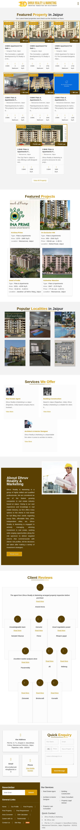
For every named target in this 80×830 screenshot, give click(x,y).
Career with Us (7, 818)
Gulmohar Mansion (51, 280)
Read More (40, 601)
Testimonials (21, 818)
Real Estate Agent (13, 399)
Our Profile (15, 807)
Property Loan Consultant (48, 807)
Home (4, 807)
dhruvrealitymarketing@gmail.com (11, 769)
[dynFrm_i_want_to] (67, 749)
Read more (14, 554)
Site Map (18, 822)
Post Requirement (22, 811)
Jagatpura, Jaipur (65, 324)
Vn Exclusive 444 (48, 232)
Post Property (7, 811)
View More (9, 412)
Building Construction (52, 399)
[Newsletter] (13, 792)
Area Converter (7, 814)
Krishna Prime (17, 232)
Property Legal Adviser (66, 802)
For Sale (8, 23)
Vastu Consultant (67, 797)
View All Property (40, 180)
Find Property (28, 807)
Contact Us (6, 822)
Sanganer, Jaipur (40, 352)
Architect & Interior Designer (36, 431)
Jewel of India (14, 280)
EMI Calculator (23, 814)
